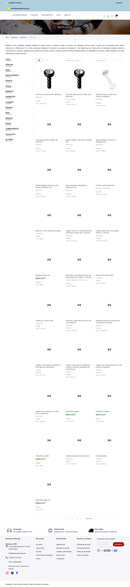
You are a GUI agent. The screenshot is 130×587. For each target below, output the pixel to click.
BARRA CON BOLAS (43, 275)
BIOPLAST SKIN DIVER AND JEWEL (48, 231)
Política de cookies (83, 555)
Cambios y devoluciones (64, 551)
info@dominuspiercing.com (18, 8)
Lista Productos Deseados (44, 555)
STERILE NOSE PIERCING (105, 185)
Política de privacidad (83, 551)
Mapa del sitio (60, 544)
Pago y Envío (60, 555)
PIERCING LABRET (72, 411)
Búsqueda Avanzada (62, 548)
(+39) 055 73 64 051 (14, 3)
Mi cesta (38, 551)
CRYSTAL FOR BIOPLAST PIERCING (48, 94)
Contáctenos (60, 559)
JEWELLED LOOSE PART (105, 275)
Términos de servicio (83, 548)
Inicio (7, 37)
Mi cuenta (39, 544)
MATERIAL (23, 37)
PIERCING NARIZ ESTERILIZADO (77, 456)
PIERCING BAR (101, 456)
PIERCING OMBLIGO (43, 500)
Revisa (38, 559)
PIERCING (14, 37)
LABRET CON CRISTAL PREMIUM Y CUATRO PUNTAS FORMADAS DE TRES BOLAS (78, 367)
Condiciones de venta (83, 544)
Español (119, 3)
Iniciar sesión (40, 548)
